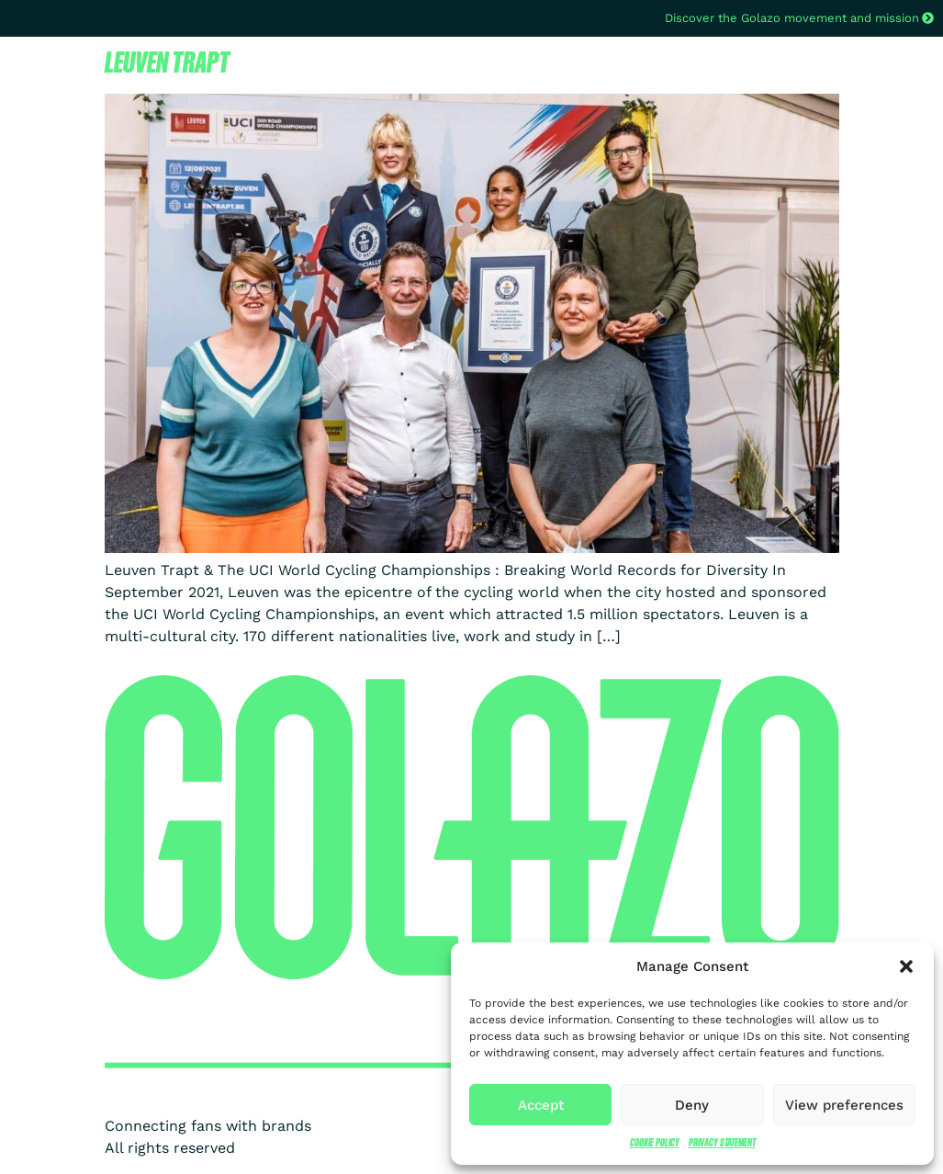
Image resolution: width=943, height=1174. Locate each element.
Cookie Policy (654, 1142)
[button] (906, 966)
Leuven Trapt (167, 61)
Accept (541, 1105)
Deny (692, 1105)
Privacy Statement (722, 1142)
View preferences (844, 1105)
